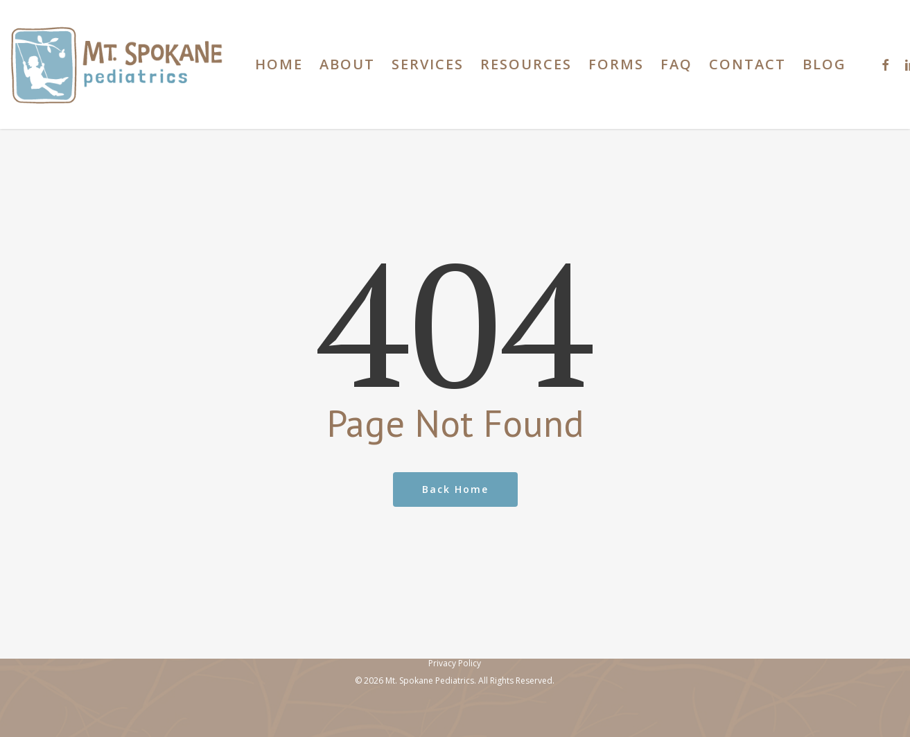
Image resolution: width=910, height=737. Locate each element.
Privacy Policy (454, 663)
